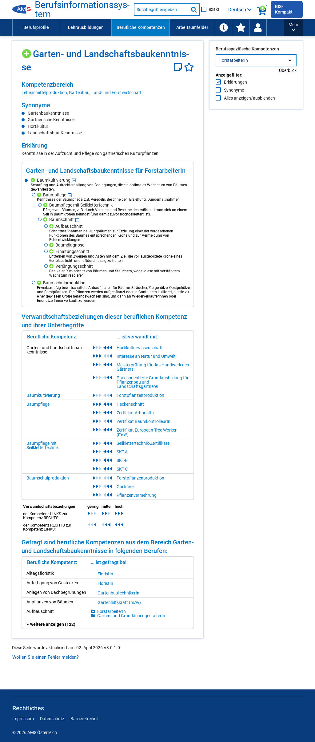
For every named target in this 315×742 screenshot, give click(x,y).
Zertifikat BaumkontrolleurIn (143, 421)
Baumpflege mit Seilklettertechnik (42, 445)
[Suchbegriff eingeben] (161, 9)
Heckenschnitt (130, 404)
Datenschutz (52, 718)
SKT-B (122, 460)
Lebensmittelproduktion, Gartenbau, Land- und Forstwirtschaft (82, 92)
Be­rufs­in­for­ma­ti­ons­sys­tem (82, 9)
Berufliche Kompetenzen (141, 27)
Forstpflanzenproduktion (140, 395)
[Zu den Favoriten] (240, 27)
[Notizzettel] (179, 67)
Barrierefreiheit (84, 718)
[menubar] (148, 27)
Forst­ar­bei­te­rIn (111, 611)
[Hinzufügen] (27, 51)
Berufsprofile (36, 27)
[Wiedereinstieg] (257, 27)
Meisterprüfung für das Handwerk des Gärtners (153, 367)
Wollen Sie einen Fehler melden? (45, 657)
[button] (293, 27)
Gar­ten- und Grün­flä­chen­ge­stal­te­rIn (131, 616)
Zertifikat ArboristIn (135, 412)
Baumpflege (38, 404)
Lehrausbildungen (86, 27)
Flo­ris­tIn (105, 574)
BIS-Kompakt (284, 9)
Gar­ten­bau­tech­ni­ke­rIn (118, 593)
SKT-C (122, 469)
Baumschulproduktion (47, 478)
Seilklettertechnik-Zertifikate (143, 443)
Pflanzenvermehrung (137, 495)
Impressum (23, 718)
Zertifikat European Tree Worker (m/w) (147, 432)
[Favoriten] (189, 67)
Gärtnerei (125, 486)
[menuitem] (36, 27)
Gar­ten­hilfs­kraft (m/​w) (119, 602)
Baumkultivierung (43, 395)
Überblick (288, 83)
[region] (108, 88)
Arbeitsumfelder (192, 27)
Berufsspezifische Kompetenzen (247, 61)
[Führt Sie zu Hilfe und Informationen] (223, 27)
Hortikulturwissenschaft (140, 347)
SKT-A (122, 451)
